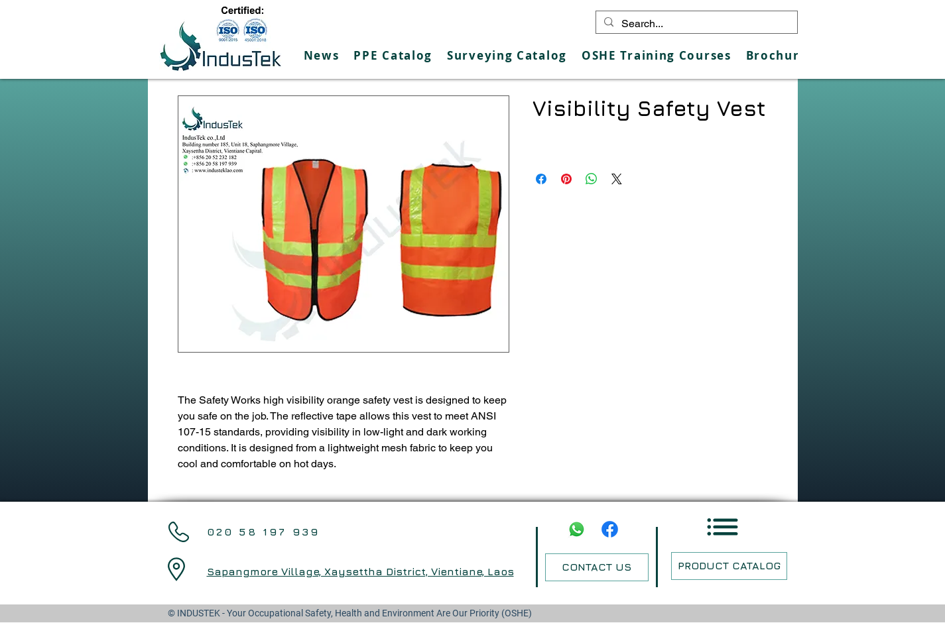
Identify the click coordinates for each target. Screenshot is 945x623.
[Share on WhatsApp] (591, 179)
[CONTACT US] (597, 567)
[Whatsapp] (577, 529)
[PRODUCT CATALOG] (729, 566)
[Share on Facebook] (541, 179)
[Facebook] (610, 529)
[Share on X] (617, 179)
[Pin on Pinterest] (566, 179)
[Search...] (695, 23)
